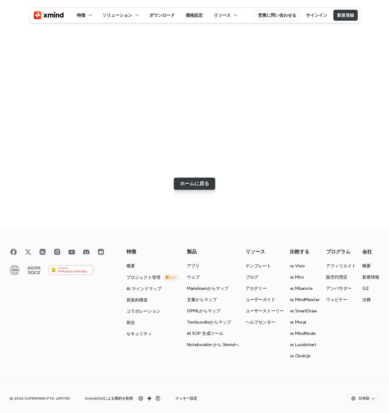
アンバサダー (339, 288)
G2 (365, 288)
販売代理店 (336, 277)
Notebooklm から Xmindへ (213, 344)
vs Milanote (301, 288)
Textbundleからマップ (209, 322)
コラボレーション (143, 311)
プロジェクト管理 (143, 277)
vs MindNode (303, 333)
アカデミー (256, 288)
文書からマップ (202, 299)
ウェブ (193, 277)
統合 (130, 322)
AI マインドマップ (143, 288)
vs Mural (298, 322)
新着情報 (370, 277)
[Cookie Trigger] (186, 398)
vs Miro (297, 277)
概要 (130, 266)
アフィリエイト (341, 266)
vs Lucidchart (303, 344)
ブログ (252, 277)
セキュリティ (139, 333)
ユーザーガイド (260, 299)
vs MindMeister (305, 299)
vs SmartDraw (303, 311)
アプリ (193, 266)
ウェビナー (336, 299)
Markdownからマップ (208, 288)
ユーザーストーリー (265, 311)
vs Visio (297, 266)
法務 (366, 299)
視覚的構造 (137, 300)
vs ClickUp (300, 356)
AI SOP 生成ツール (205, 333)
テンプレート (258, 266)
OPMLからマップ (203, 311)
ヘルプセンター (260, 322)
